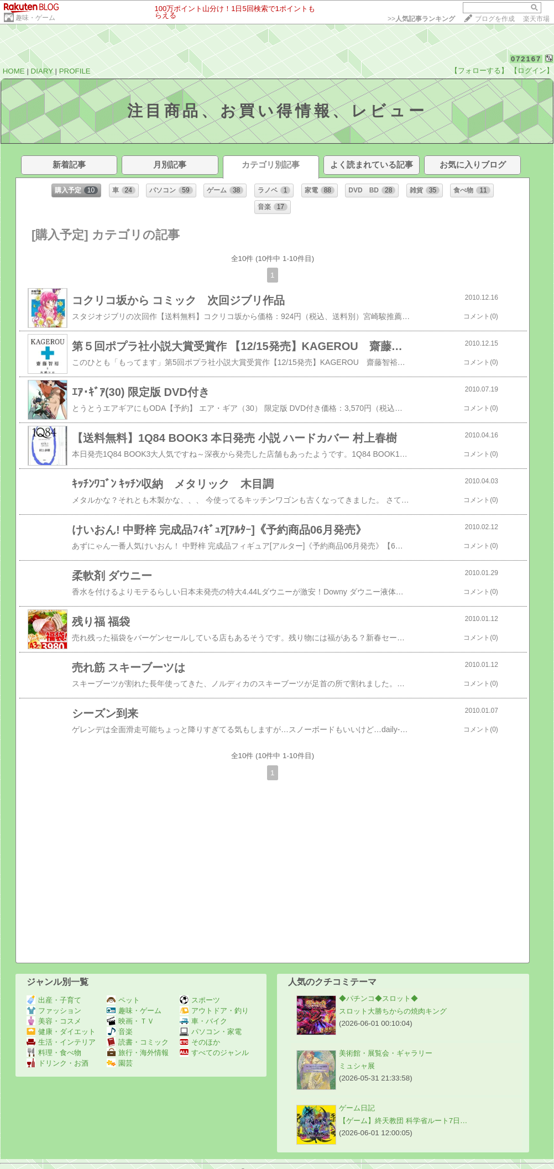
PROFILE (75, 71)
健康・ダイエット (61, 1031)
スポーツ (200, 1000)
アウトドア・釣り (214, 1010)
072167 (526, 59)
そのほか (200, 1042)
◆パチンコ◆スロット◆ (378, 998)
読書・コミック (138, 1042)
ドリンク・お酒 (57, 1063)
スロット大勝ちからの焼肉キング (393, 1011)
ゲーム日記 (357, 1108)
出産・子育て (54, 1000)
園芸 (120, 1063)
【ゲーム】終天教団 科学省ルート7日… (403, 1120)
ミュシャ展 (357, 1066)
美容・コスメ (54, 1021)
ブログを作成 (495, 19)
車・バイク (203, 1021)
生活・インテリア (61, 1042)
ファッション (54, 1010)
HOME (14, 71)
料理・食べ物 (54, 1052)
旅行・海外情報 (138, 1052)
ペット (123, 1000)
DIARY (42, 71)
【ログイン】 (531, 70)
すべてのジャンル (214, 1052)
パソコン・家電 (211, 1031)
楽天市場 (536, 19)
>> (421, 19)
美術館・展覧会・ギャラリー (385, 1053)
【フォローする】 (479, 70)
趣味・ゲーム (35, 18)
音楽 (120, 1031)
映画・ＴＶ (130, 1021)
